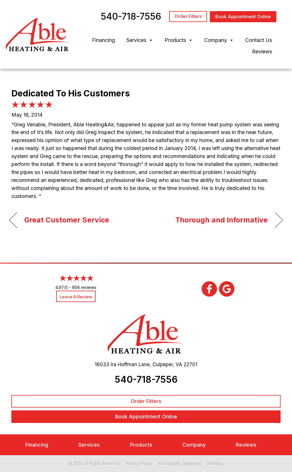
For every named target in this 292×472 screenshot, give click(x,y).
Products (179, 40)
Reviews (262, 51)
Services (139, 40)
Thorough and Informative (221, 220)
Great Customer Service (66, 220)
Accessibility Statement (179, 463)
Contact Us (258, 40)
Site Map (215, 463)
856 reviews (84, 287)
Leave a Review (76, 296)
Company (219, 40)
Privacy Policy (139, 463)
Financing (103, 40)
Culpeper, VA (167, 364)
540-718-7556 (146, 379)
